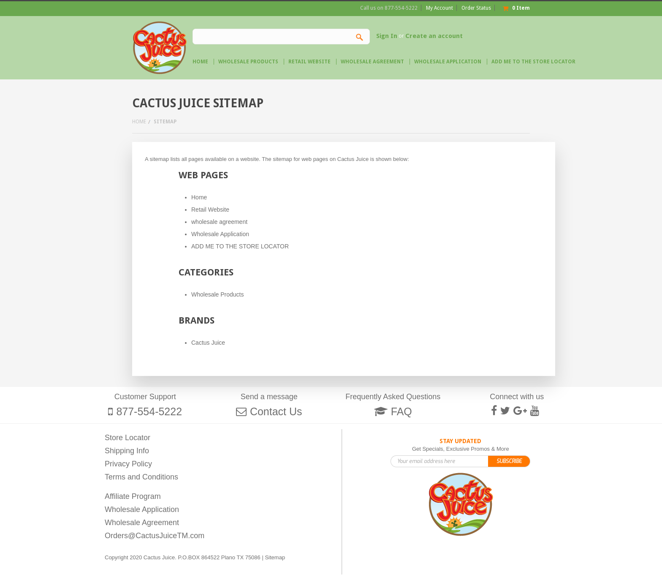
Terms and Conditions (141, 477)
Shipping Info (127, 451)
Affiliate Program (133, 496)
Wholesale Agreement (142, 522)
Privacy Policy (128, 464)
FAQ (401, 411)
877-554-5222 (149, 411)
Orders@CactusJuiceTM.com (154, 535)
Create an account (434, 36)
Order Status (476, 8)
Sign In (386, 36)
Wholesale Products (248, 62)
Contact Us (276, 411)
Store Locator (127, 437)
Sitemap (275, 557)
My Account (439, 8)
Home (139, 122)
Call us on (389, 8)
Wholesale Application (142, 509)
